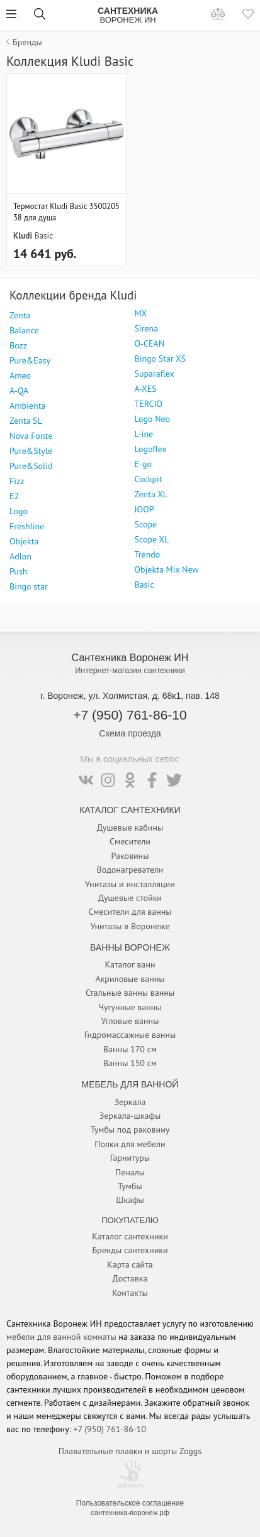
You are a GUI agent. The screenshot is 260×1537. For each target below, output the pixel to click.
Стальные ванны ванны (130, 992)
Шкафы (130, 1199)
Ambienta (27, 405)
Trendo (148, 554)
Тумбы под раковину (130, 1129)
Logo (18, 511)
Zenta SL (25, 420)
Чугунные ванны (129, 1007)
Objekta (23, 541)
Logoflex (151, 449)
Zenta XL (151, 494)
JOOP (144, 509)
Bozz (18, 345)
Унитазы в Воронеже (129, 926)
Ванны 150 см (130, 1063)
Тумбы (130, 1186)
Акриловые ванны (129, 978)
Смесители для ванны (129, 911)
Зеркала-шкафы (130, 1115)
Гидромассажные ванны (130, 1034)
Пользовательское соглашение (130, 1503)
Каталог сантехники (130, 1236)
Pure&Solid (30, 466)
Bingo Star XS (160, 358)
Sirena (147, 328)
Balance (24, 330)
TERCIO (149, 403)
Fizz (17, 481)
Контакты (130, 1292)
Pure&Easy (29, 360)
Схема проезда (130, 733)
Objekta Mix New (167, 569)
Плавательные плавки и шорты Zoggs (130, 1451)
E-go (143, 464)
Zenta (19, 315)
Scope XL (152, 539)
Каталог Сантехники (130, 810)
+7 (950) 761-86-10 (129, 715)
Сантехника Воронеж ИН (130, 657)
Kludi (22, 235)
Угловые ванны (130, 1021)
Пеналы (130, 1172)
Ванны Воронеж (130, 947)
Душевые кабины (130, 827)
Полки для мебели (129, 1144)
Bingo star (28, 586)
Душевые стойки (130, 897)
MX (141, 313)
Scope (146, 524)
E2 (14, 496)
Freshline (26, 526)
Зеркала (130, 1102)
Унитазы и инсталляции (130, 884)
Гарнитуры (130, 1157)
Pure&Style (30, 450)
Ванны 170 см (130, 1049)
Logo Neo (153, 418)
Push (18, 571)
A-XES (146, 388)
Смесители (130, 841)
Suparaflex (154, 373)
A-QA (18, 390)
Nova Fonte (30, 435)
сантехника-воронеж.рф (130, 1512)
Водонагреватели (130, 869)
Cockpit (148, 479)
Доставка (130, 1278)
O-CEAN (150, 343)
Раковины (130, 855)
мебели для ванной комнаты (61, 1336)
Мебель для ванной (130, 1084)
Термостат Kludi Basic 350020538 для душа (66, 211)
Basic (44, 235)
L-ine (144, 434)
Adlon (20, 556)
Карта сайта (130, 1264)
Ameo (20, 375)
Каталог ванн (130, 964)
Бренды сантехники (129, 1250)
